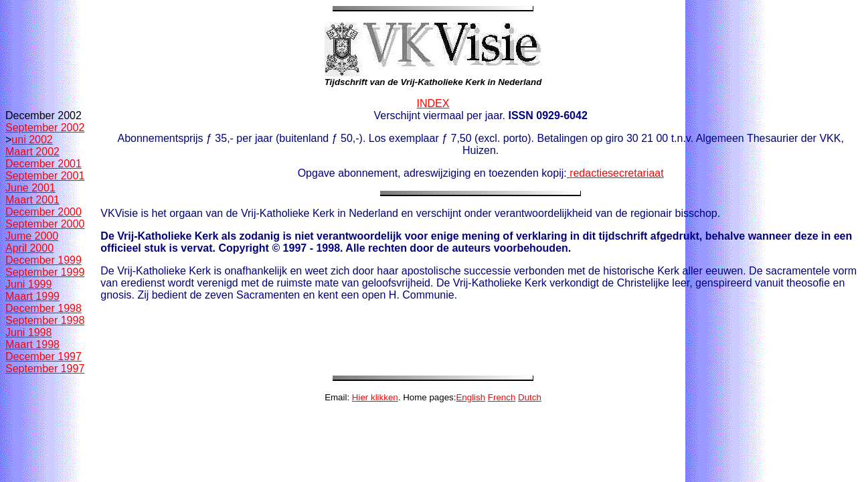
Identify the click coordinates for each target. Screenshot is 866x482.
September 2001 (44, 175)
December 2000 (43, 212)
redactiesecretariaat (615, 173)
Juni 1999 (28, 284)
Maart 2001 (32, 200)
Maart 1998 (32, 344)
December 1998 (43, 308)
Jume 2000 (31, 236)
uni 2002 (31, 139)
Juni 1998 (28, 332)
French (501, 397)
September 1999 (44, 272)
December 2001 (43, 163)
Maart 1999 (32, 296)
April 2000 (29, 248)
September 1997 (44, 368)
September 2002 (44, 127)
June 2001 (30, 187)
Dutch (529, 397)
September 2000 (44, 224)
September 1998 (44, 320)
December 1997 (43, 356)
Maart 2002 (32, 151)
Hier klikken (375, 397)
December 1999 (43, 260)
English (470, 397)
